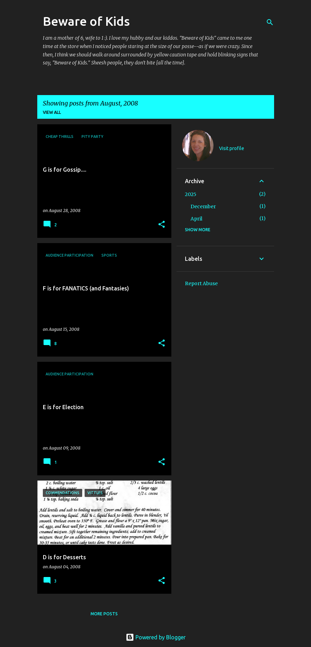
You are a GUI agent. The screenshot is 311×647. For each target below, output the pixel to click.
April (196, 219)
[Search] (270, 22)
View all (52, 112)
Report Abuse (201, 283)
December (203, 206)
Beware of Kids (86, 21)
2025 (190, 194)
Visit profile (231, 148)
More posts (104, 613)
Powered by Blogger (156, 637)
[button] (161, 224)
